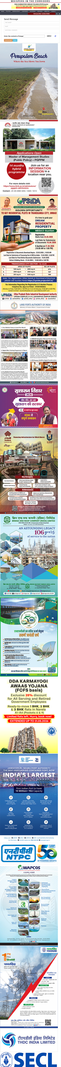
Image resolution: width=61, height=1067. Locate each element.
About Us (46, 11)
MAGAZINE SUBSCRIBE (41, 14)
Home (2, 11)
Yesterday (32, 11)
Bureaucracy (16, 11)
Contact (53, 11)
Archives (39, 11)
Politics (8, 11)
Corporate (25, 11)
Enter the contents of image (13, 36)
